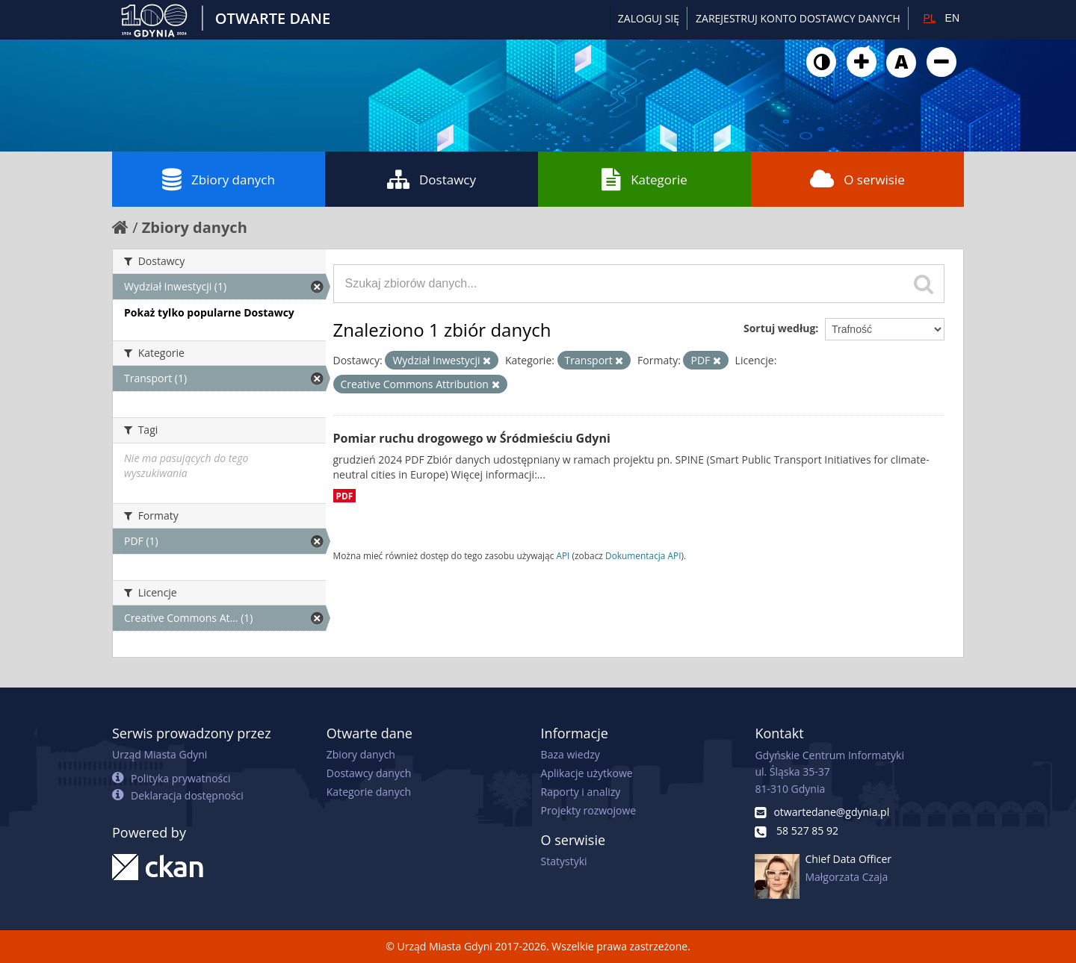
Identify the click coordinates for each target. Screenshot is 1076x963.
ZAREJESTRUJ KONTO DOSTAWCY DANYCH (798, 18)
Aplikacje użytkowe (587, 773)
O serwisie (857, 179)
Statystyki (564, 861)
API (562, 555)
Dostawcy (431, 179)
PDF (344, 496)
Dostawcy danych (369, 773)
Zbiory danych (218, 179)
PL (929, 18)
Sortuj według (779, 328)
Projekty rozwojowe (589, 810)
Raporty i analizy (581, 792)
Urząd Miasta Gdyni (159, 754)
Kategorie (644, 179)
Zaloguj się (648, 18)
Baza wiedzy (570, 754)
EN (952, 18)
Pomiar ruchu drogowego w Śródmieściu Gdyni (471, 438)
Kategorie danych (369, 792)
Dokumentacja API (643, 555)
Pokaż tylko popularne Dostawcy (209, 312)
